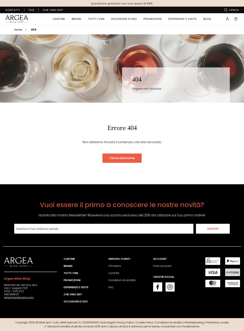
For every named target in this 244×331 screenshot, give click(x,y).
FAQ (31, 10)
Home (18, 29)
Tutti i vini (71, 273)
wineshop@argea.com (19, 297)
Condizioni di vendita (121, 280)
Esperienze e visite (76, 287)
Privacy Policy (125, 322)
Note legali (107, 322)
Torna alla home (122, 158)
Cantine (69, 259)
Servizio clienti (119, 259)
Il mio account (162, 266)
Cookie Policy (144, 322)
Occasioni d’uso (76, 301)
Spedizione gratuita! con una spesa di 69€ (122, 3)
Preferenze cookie (217, 322)
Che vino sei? (53, 10)
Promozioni (72, 280)
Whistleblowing (194, 322)
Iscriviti (212, 229)
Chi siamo (114, 266)
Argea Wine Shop (17, 278)
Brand (68, 266)
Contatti (12, 10)
